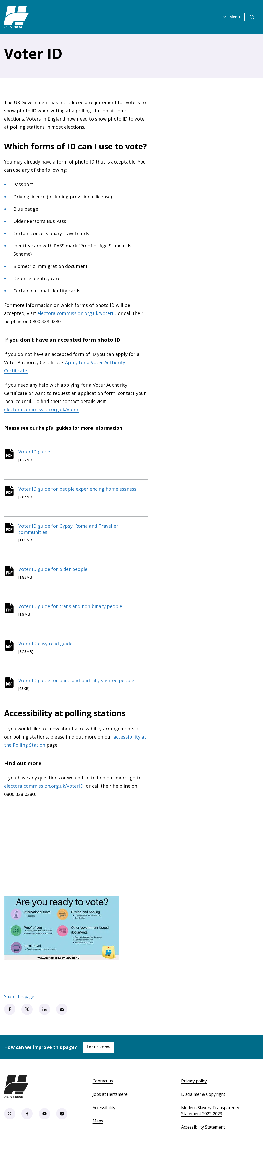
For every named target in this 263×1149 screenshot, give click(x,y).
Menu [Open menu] (231, 17)
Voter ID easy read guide (45, 643)
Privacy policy (194, 1081)
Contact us (103, 1081)
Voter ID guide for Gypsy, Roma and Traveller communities (68, 529)
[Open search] (252, 17)
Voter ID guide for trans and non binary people (70, 606)
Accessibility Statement (203, 1127)
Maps (98, 1121)
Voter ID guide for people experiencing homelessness (77, 489)
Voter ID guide (34, 452)
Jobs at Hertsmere (110, 1094)
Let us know (98, 1047)
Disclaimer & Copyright (203, 1094)
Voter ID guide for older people (52, 569)
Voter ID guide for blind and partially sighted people (76, 680)
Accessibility (104, 1107)
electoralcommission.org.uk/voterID (77, 313)
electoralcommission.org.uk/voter (41, 409)
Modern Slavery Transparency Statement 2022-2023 (210, 1111)
